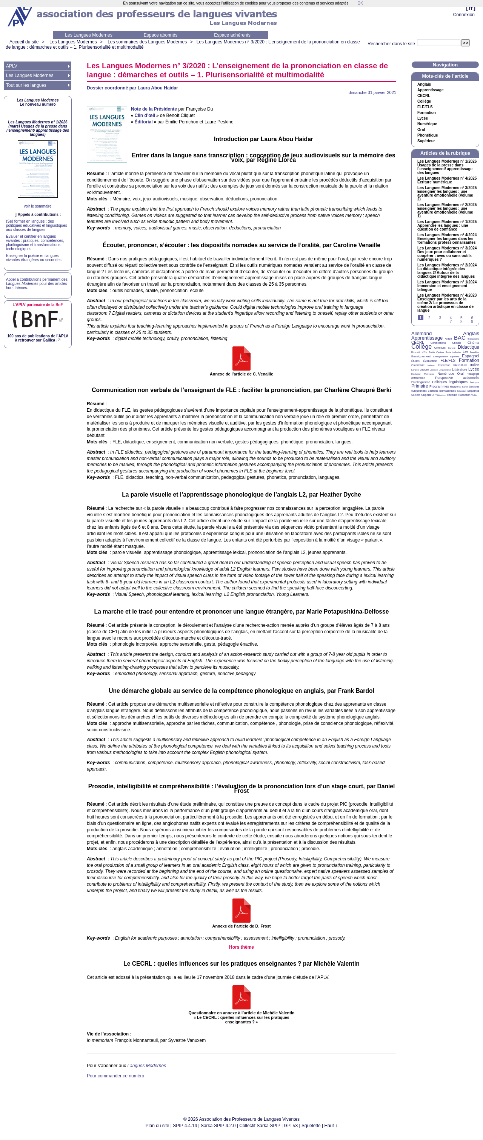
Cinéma (473, 343)
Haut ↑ (331, 1125)
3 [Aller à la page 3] (440, 318)
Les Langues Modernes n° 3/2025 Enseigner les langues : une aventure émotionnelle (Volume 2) (447, 193)
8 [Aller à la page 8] (461, 322)
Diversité (415, 352)
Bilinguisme (473, 339)
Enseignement (421, 356)
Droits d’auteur (436, 352)
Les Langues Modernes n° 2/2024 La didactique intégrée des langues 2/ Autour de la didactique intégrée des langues (447, 270)
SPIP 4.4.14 (185, 1125)
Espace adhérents (232, 35)
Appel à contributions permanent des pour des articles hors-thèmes (37, 283)
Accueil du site (23, 42)
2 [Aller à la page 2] (429, 318)
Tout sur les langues (26, 85)
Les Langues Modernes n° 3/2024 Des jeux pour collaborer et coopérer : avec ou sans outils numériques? (447, 254)
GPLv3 (291, 1125)
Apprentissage (430, 90)
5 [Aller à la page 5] (461, 318)
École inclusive (453, 352)
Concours (440, 347)
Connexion (464, 14)
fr (471, 8)
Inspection (444, 365)
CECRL (417, 342)
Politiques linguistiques (450, 382)
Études (415, 361)
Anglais (424, 84)
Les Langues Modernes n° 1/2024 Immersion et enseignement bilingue (447, 286)
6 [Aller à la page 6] (472, 318)
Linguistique (445, 370)
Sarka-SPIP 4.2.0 (218, 1125)
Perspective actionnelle (457, 378)
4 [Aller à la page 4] (451, 318)
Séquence (473, 390)
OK (360, 3)
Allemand (421, 333)
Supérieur (426, 141)
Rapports (455, 386)
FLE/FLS (447, 360)
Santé (465, 387)
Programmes (439, 386)
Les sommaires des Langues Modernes (147, 42)
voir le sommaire (37, 206)
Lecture (424, 369)
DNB (425, 352)
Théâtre (451, 395)
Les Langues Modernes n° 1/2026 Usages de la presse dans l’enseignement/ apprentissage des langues (447, 167)
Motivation (429, 374)
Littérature (460, 369)
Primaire (419, 386)
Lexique (434, 370)
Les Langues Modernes (88, 35)
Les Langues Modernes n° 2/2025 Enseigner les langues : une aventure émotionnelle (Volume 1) (447, 210)
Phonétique (427, 135)
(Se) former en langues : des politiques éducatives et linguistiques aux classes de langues (36, 225)
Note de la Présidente (154, 109)
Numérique (427, 124)
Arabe (448, 338)
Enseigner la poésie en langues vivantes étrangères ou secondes (34, 258)
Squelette (311, 1125)
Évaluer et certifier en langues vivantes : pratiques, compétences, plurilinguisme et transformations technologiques (35, 242)
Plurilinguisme (420, 382)
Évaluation (430, 361)
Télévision (440, 395)
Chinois (456, 343)
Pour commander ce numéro (115, 1075)
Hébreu (431, 365)
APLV (11, 66)
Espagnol (470, 356)
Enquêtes (474, 352)
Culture (451, 348)
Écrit (465, 352)
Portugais (474, 382)
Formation (426, 113)
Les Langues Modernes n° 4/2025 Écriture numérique (447, 180)
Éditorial (143, 122)
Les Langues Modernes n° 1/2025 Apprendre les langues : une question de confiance (447, 225)
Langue (415, 370)
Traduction (464, 395)
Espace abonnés (160, 35)
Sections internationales (442, 390)
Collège (424, 101)
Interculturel (460, 365)
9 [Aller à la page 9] (472, 322)
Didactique (468, 347)
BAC (460, 337)
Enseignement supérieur (446, 356)
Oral (421, 130)
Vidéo (474, 395)
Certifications (438, 343)
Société (415, 395)
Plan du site (157, 1125)
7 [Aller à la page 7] (451, 322)
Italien (474, 365)
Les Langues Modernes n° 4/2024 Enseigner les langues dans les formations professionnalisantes (447, 239)
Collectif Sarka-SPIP (259, 1125)
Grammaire (418, 365)
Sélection (461, 391)
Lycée (422, 118)
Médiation (416, 374)
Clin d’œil (144, 115)
